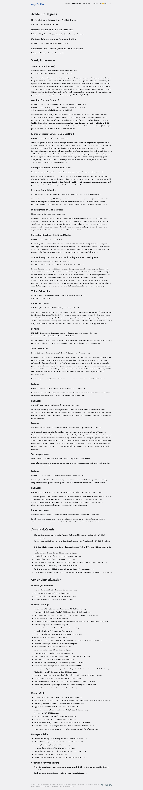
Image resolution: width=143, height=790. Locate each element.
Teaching (67, 3)
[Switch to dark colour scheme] (110, 4)
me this (103, 3)
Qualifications (76, 3)
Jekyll (57, 784)
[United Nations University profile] (106, 785)
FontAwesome (48, 786)
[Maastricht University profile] (102, 785)
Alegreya (80, 784)
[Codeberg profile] (110, 785)
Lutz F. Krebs (37, 4)
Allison (95, 784)
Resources (95, 3)
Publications (86, 3)
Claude (72, 784)
